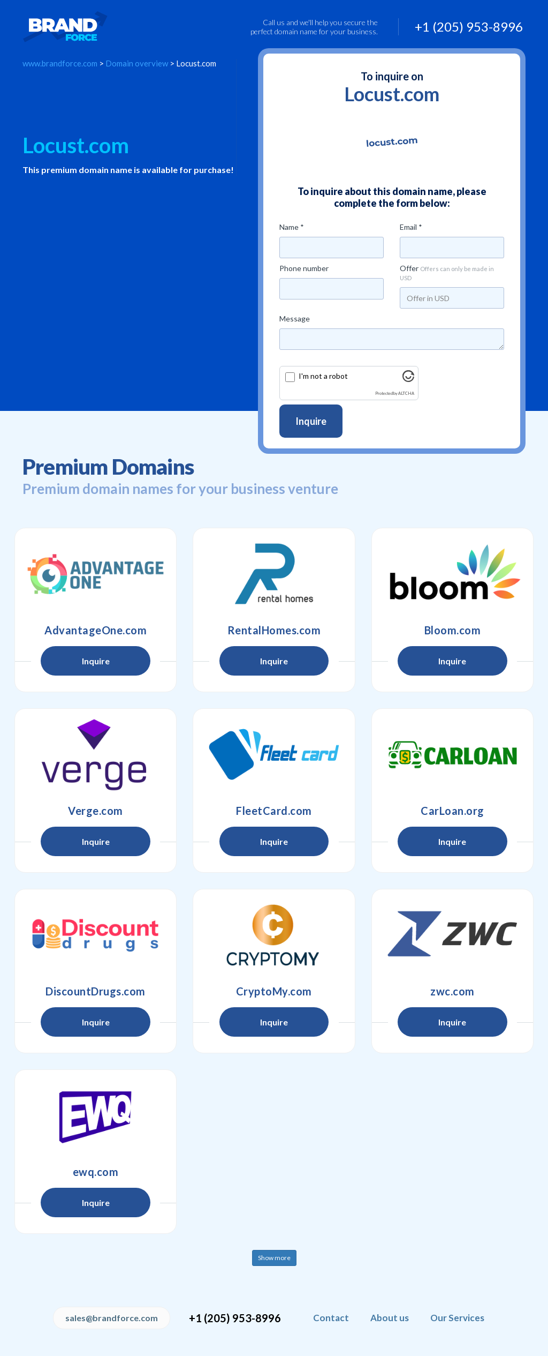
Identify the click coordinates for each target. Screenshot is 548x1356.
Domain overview (136, 63)
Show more (274, 1258)
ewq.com (96, 1171)
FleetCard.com (274, 810)
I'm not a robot (323, 375)
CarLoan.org (452, 810)
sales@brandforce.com (111, 1318)
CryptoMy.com (274, 991)
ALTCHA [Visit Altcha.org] (406, 393)
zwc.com (452, 991)
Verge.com (95, 810)
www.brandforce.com (59, 63)
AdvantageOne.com (95, 630)
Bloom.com (452, 630)
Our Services (457, 1317)
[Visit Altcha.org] (408, 379)
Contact (331, 1317)
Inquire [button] (96, 661)
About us (389, 1317)
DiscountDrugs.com (95, 991)
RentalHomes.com (274, 630)
